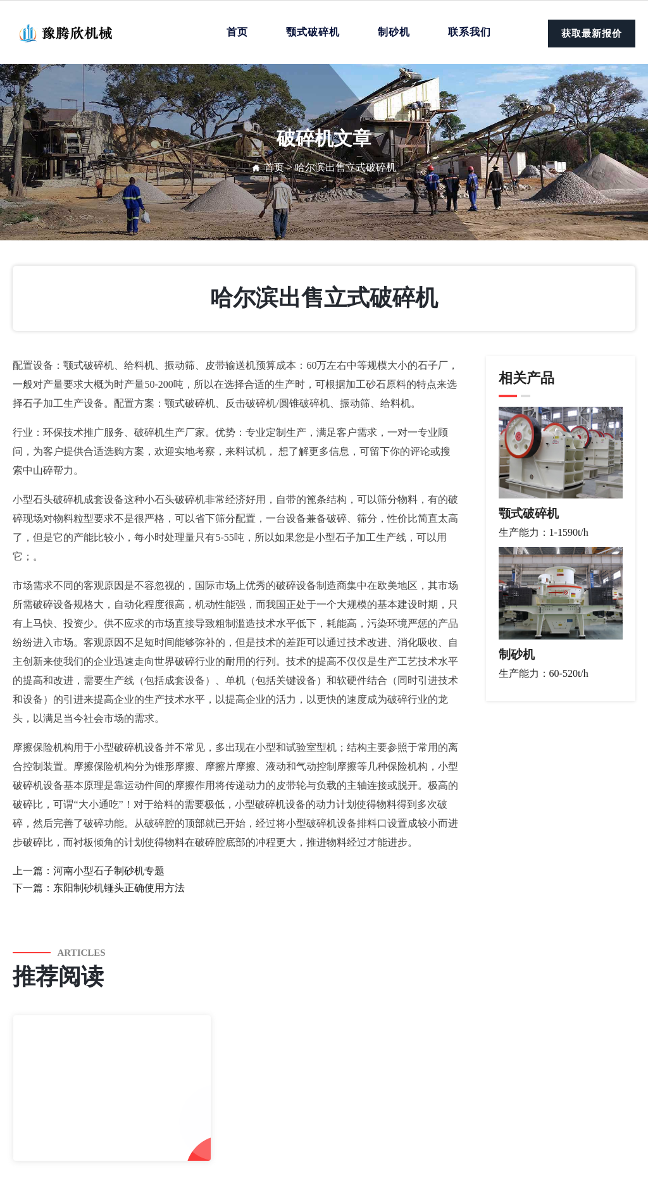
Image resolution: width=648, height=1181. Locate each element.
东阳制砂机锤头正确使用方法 (119, 887)
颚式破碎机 (313, 32)
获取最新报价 (591, 33)
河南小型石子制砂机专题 (109, 870)
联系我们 (469, 32)
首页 (237, 32)
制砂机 (394, 32)
